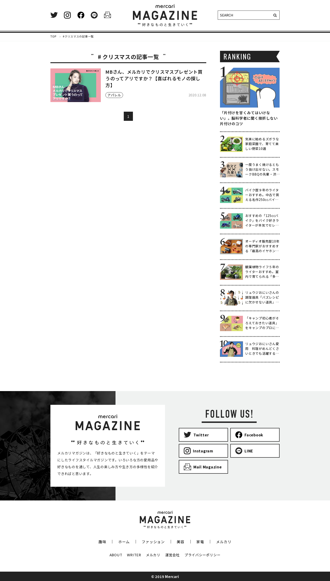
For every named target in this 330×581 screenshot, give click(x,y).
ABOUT (116, 554)
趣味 (102, 541)
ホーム (124, 541)
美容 (180, 541)
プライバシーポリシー (202, 554)
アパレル (114, 95)
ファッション (153, 541)
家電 (200, 541)
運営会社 (172, 554)
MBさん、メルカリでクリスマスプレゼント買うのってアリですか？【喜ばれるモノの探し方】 (154, 78)
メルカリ (223, 541)
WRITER (134, 554)
